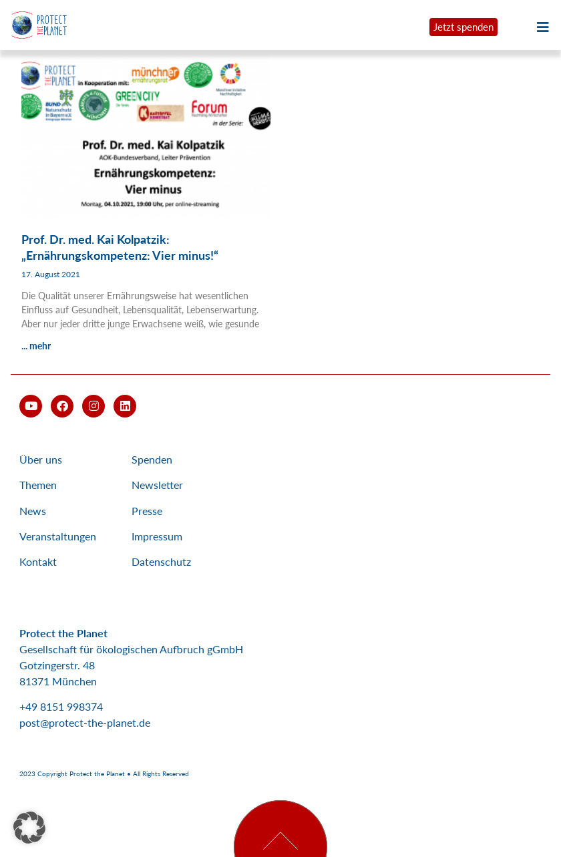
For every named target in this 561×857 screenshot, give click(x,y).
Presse (147, 510)
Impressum (157, 536)
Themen (38, 484)
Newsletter (157, 484)
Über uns (40, 459)
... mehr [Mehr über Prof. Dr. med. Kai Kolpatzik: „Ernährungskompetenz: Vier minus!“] (36, 345)
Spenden (152, 459)
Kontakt (38, 561)
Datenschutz (161, 561)
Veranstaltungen (57, 536)
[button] (29, 827)
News (32, 510)
